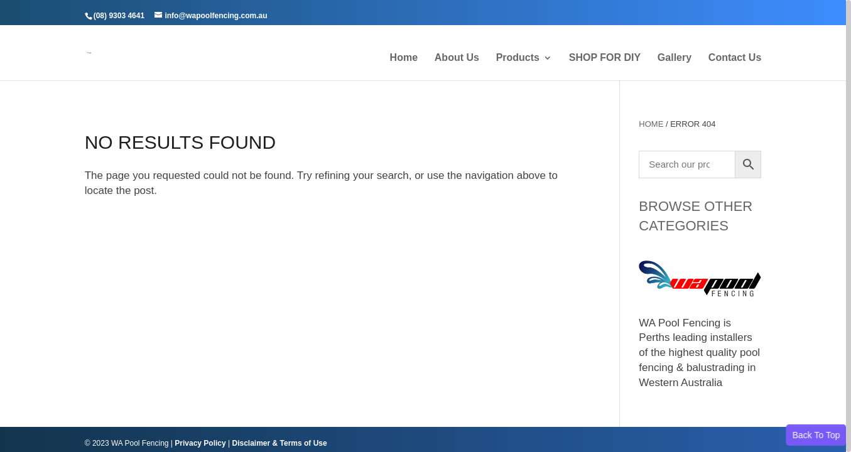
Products (517, 58)
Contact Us (734, 58)
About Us (457, 58)
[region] (425, 226)
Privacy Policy (200, 443)
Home (404, 58)
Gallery (674, 58)
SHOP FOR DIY (605, 58)
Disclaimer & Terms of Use (279, 443)
